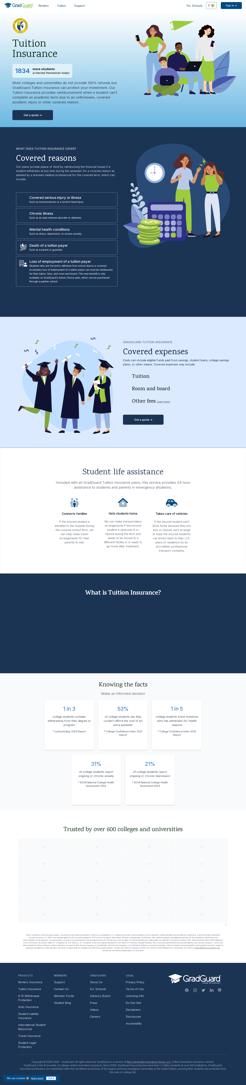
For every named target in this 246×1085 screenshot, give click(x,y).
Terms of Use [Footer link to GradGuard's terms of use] (135, 989)
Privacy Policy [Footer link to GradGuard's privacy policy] (135, 982)
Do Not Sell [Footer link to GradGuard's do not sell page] (133, 1003)
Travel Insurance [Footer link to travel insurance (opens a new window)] (29, 1036)
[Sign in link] (231, 5)
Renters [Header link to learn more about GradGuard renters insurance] (43, 5)
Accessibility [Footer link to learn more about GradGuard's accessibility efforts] (134, 1023)
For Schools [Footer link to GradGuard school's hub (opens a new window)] (98, 989)
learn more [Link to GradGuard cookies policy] (37, 1078)
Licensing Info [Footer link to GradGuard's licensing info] (135, 996)
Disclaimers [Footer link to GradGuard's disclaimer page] (133, 1009)
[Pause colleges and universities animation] (226, 925)
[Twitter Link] (203, 990)
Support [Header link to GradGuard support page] (79, 5)
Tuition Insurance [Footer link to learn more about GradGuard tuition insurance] (29, 989)
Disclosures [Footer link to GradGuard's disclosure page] (133, 1016)
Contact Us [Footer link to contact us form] (61, 989)
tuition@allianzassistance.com (207, 948)
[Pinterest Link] (219, 990)
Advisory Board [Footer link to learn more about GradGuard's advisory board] (100, 996)
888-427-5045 (148, 948)
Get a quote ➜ (33, 115)
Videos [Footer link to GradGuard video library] (94, 1009)
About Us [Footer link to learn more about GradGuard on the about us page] (96, 982)
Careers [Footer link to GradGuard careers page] (95, 1016)
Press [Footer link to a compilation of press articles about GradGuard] (93, 1003)
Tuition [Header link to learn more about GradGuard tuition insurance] (61, 5)
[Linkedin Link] (212, 990)
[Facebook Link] (187, 990)
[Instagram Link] (195, 990)
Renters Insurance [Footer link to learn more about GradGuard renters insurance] (30, 982)
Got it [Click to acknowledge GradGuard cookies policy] (51, 1078)
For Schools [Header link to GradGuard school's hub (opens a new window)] (194, 5)
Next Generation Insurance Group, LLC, (149, 1061)
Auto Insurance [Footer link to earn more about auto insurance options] (28, 1007)
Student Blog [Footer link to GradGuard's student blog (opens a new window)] (62, 1003)
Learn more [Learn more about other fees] (163, 401)
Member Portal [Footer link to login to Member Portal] (64, 996)
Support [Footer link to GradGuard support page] (59, 982)
